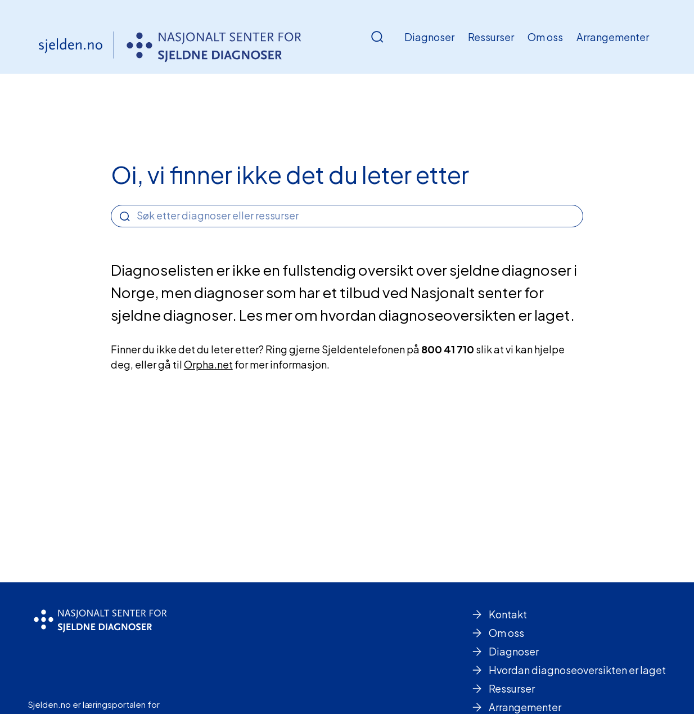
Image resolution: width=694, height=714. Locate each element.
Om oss (545, 36)
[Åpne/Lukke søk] (377, 37)
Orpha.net (208, 364)
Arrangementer (612, 36)
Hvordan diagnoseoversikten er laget (577, 669)
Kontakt (508, 614)
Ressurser (491, 36)
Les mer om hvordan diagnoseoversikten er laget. (407, 315)
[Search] (124, 216)
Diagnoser (429, 36)
